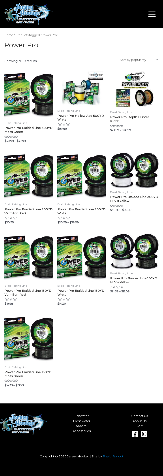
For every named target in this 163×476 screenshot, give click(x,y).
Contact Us (139, 416)
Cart (140, 426)
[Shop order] (138, 59)
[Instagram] (144, 434)
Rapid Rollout (113, 456)
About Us (139, 421)
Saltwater (82, 416)
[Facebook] (135, 434)
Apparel (81, 426)
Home (8, 35)
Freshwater (81, 421)
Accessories (82, 431)
